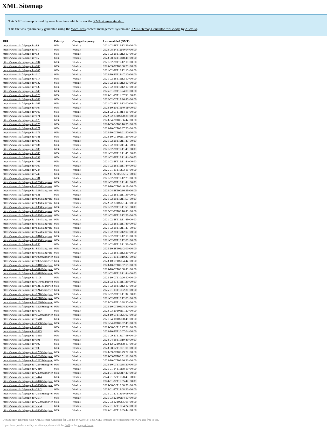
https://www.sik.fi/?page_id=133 (21, 86)
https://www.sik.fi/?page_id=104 (21, 61)
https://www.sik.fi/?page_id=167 (21, 107)
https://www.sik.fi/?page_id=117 (21, 78)
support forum (86, 425)
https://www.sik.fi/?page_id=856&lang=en (27, 248)
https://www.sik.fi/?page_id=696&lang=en (27, 240)
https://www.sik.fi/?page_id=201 (21, 161)
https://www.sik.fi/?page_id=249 (21, 173)
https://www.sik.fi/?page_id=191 (21, 339)
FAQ (67, 425)
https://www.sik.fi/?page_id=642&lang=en (27, 215)
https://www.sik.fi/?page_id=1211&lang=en (28, 285)
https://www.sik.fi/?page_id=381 (21, 177)
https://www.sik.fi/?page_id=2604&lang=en (28, 410)
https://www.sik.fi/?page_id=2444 (22, 376)
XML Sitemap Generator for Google (155, 29)
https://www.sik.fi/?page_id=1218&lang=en (28, 298)
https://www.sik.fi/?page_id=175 (21, 124)
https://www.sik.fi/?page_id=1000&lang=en (28, 256)
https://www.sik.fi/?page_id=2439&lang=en (28, 372)
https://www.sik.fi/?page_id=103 (21, 347)
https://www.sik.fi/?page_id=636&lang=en (27, 202)
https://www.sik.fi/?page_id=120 (21, 95)
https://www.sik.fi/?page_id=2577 (22, 397)
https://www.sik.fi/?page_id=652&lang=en (27, 231)
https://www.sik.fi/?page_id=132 (21, 82)
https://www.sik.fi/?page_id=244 (21, 169)
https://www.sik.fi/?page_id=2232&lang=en (28, 360)
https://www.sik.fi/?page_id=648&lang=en (27, 227)
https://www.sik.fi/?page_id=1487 (22, 310)
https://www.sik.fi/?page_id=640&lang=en (27, 211)
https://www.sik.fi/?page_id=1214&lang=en (28, 289)
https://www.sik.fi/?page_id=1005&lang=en (28, 260)
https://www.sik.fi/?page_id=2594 (22, 405)
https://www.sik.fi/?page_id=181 (21, 136)
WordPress (78, 29)
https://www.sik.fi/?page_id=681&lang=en (27, 235)
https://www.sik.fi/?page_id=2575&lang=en (28, 393)
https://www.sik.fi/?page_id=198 (21, 157)
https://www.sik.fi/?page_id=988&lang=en (27, 252)
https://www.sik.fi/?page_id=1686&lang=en (28, 385)
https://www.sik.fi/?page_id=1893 (22, 331)
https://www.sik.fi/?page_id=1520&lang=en (28, 314)
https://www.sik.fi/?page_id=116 (21, 74)
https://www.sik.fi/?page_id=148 (21, 90)
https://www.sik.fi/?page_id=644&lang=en (27, 219)
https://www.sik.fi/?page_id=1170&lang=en (28, 281)
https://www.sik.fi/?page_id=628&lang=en (27, 190)
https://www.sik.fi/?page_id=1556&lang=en (28, 323)
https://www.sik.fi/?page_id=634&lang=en (27, 198)
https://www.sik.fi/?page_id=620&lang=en (27, 182)
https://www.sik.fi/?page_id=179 (21, 132)
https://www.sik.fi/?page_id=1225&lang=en (28, 306)
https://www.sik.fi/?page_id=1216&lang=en (28, 294)
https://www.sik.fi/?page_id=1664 (22, 327)
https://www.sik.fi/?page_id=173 (21, 119)
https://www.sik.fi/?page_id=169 (21, 111)
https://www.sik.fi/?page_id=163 (21, 99)
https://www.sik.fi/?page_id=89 (21, 45)
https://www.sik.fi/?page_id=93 (21, 53)
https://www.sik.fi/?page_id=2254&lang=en (28, 364)
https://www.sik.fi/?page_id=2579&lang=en (28, 401)
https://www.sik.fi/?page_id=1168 (22, 277)
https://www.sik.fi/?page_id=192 (21, 343)
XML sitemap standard (108, 21)
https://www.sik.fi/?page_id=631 (21, 194)
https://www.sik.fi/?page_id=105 (21, 70)
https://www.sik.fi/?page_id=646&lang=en (27, 223)
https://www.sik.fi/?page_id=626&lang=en (27, 186)
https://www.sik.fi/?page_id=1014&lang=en (28, 269)
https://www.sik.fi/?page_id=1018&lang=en (28, 273)
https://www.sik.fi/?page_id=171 (21, 115)
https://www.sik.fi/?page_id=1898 (22, 335)
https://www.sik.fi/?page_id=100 (21, 66)
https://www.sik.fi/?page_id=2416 (22, 368)
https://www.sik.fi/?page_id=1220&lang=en (28, 302)
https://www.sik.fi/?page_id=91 (21, 49)
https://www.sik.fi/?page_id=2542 (22, 389)
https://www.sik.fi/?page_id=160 (21, 165)
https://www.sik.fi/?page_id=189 (21, 153)
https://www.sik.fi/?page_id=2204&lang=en (28, 356)
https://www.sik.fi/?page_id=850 (21, 244)
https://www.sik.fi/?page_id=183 (21, 140)
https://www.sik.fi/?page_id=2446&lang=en (28, 381)
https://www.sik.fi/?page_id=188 (21, 148)
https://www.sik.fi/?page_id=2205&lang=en (28, 352)
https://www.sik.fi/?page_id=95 (21, 57)
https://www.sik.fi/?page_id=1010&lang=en (28, 265)
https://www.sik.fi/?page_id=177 (21, 128)
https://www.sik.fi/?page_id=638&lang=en (27, 206)
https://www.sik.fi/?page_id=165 (21, 103)
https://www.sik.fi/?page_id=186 (21, 144)
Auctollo (191, 29)
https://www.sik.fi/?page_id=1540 (22, 318)
